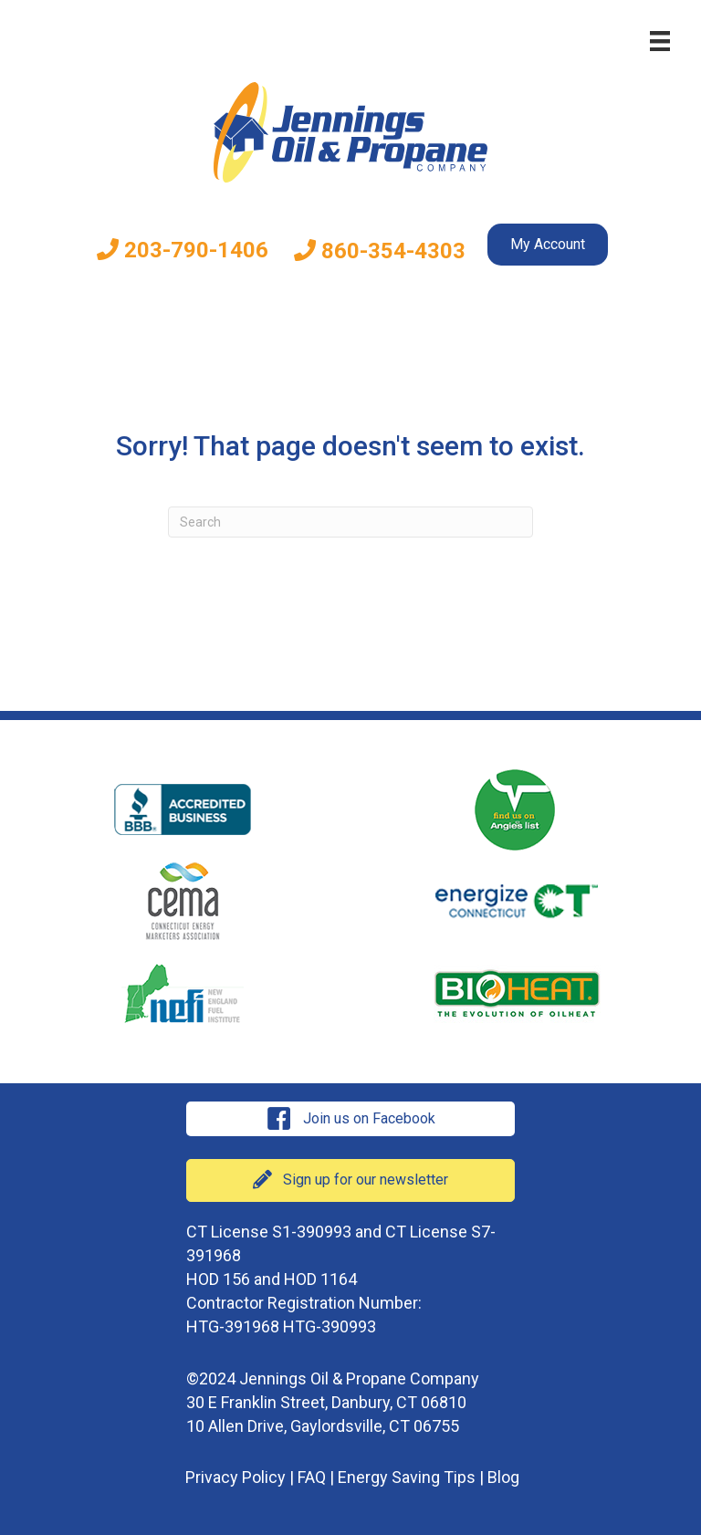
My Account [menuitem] (547, 244)
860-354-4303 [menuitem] (380, 251)
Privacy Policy (235, 1477)
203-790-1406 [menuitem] (182, 250)
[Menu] (660, 41)
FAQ (312, 1477)
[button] (350, 1119)
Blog (503, 1477)
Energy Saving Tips (407, 1477)
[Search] (350, 522)
